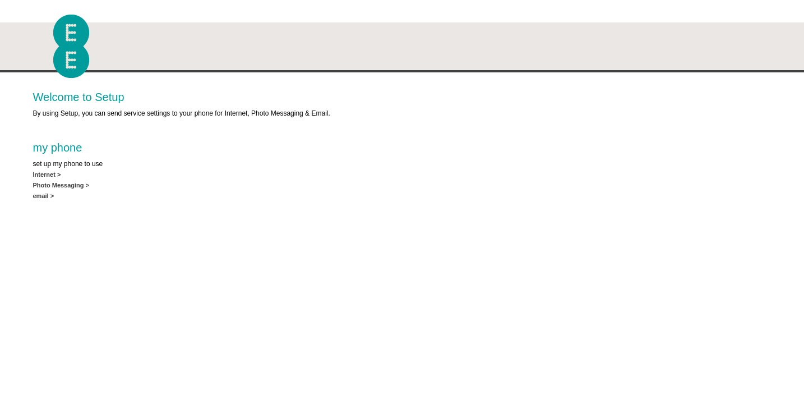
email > (43, 195)
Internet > (47, 174)
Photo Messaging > (61, 185)
